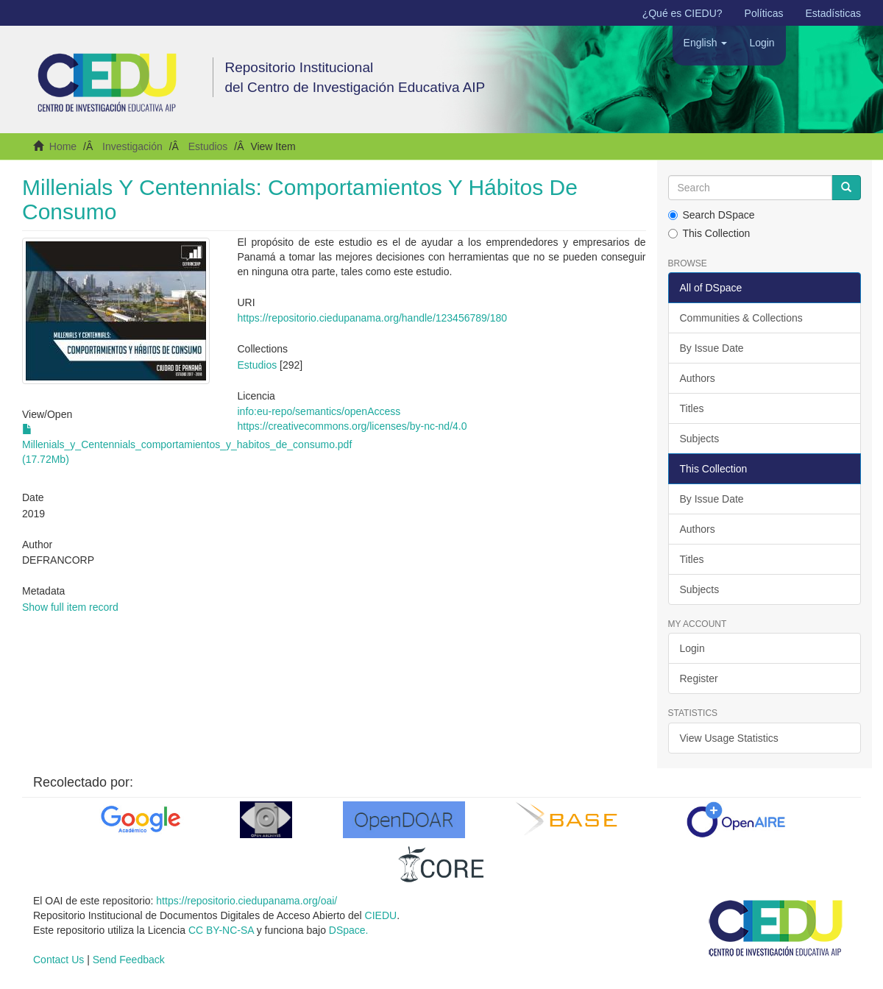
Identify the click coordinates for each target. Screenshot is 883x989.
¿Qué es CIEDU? (682, 13)
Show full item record (70, 607)
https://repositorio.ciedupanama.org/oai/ (246, 901)
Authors (697, 378)
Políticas (764, 13)
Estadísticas (833, 13)
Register (699, 678)
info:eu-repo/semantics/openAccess (318, 411)
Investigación (132, 146)
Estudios (208, 146)
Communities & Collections (741, 318)
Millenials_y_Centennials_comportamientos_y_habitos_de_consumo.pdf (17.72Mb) (187, 444)
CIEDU (381, 915)
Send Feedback (129, 959)
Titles (692, 408)
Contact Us (58, 959)
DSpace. (349, 930)
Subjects (700, 438)
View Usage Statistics (729, 738)
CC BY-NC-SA (221, 930)
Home (63, 146)
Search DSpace (711, 215)
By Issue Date (712, 348)
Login (692, 648)
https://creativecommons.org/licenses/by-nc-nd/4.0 (352, 426)
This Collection (709, 233)
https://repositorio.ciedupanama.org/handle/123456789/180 (372, 318)
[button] (706, 42)
